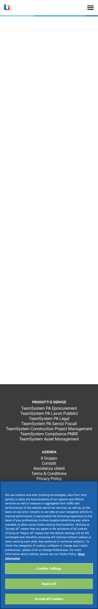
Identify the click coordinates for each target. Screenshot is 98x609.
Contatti (49, 463)
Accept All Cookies (49, 599)
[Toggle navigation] (90, 7)
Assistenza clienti (49, 468)
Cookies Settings (49, 568)
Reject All (49, 584)
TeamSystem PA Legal (49, 418)
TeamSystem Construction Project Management (49, 428)
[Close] (91, 488)
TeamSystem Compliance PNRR (49, 433)
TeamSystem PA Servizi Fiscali (49, 423)
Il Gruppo (49, 458)
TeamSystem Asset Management (49, 439)
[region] (49, 545)
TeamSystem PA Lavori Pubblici (49, 413)
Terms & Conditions (49, 473)
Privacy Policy (49, 478)
